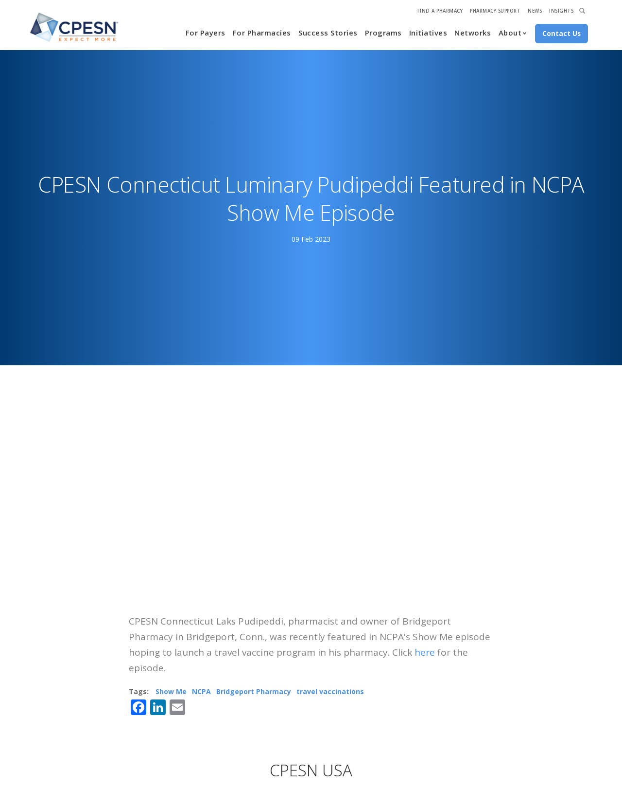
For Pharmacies (262, 32)
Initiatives (428, 32)
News (535, 11)
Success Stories (328, 32)
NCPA (201, 691)
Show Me (171, 691)
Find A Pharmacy (440, 11)
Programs (383, 32)
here (425, 652)
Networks (472, 32)
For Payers (205, 32)
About (510, 32)
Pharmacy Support (495, 11)
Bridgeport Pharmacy (253, 691)
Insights (561, 11)
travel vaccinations (330, 691)
